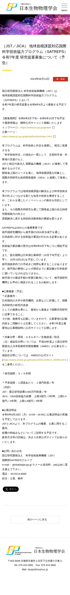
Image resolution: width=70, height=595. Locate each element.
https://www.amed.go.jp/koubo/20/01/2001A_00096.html (34, 359)
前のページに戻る (29, 519)
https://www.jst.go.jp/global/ (35, 127)
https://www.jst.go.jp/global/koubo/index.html (27, 136)
